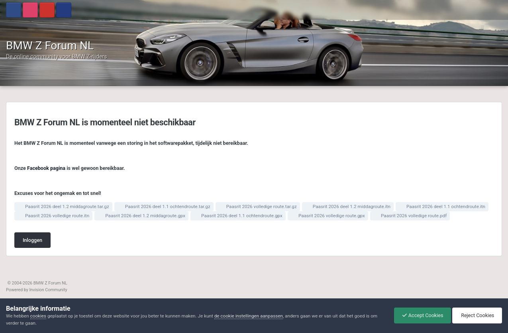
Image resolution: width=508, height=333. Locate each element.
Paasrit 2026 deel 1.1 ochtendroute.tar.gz (167, 206)
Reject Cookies (476, 315)
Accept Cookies (420, 315)
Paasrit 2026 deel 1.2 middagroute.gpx (145, 215)
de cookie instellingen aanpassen (248, 316)
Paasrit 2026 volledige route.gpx (331, 215)
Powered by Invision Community (36, 289)
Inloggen (32, 240)
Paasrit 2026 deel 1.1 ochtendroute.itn (445, 206)
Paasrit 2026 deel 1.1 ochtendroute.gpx (241, 215)
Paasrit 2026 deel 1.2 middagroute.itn (351, 206)
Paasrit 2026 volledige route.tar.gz (261, 206)
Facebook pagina (46, 168)
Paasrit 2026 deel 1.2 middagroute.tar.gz (67, 206)
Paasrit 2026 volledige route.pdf (414, 215)
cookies (38, 316)
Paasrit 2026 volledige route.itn (57, 215)
